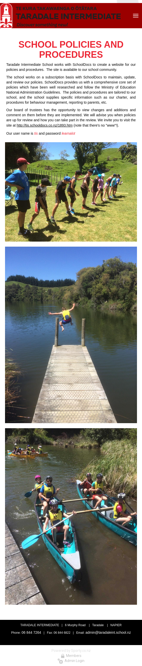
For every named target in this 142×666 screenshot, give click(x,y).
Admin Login (71, 661)
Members (71, 656)
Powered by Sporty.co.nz (71, 651)
